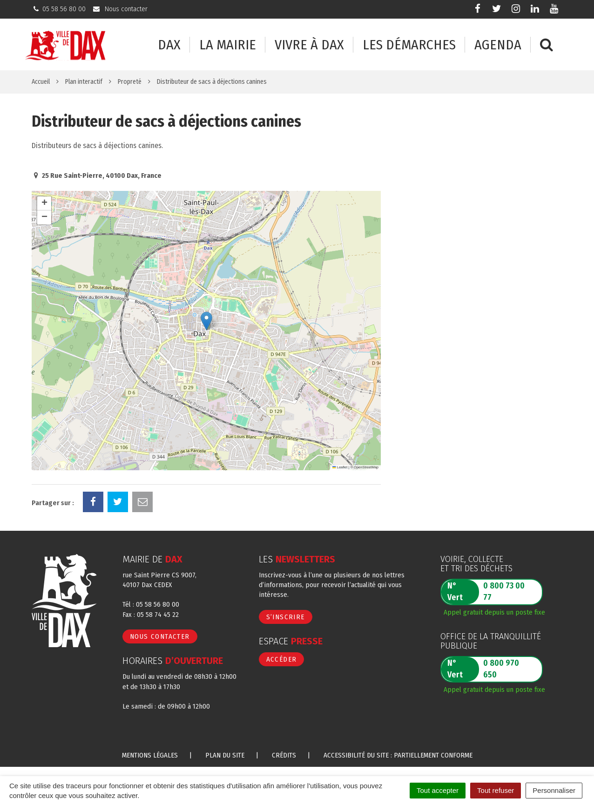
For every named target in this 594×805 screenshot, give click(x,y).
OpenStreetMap (366, 467)
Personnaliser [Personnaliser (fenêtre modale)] (554, 790)
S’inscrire (285, 617)
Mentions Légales (150, 755)
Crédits (284, 755)
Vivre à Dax (309, 45)
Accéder (281, 659)
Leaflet (339, 467)
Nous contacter (160, 636)
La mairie (227, 45)
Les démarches (409, 45)
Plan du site (224, 755)
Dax (169, 45)
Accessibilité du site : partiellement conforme (398, 755)
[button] (206, 321)
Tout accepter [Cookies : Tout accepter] (438, 790)
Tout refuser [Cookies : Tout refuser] (495, 790)
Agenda (497, 45)
